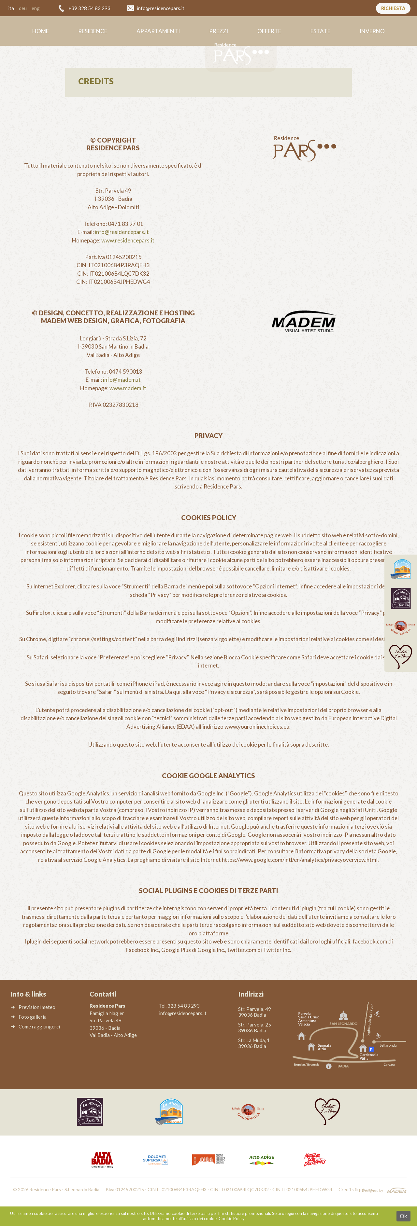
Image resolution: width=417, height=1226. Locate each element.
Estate (320, 31)
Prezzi (218, 31)
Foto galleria (33, 1017)
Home (40, 31)
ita (11, 8)
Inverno (372, 31)
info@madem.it (122, 379)
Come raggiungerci (39, 1026)
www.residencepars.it (127, 240)
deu (23, 8)
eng (36, 8)
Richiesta (393, 8)
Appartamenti (158, 31)
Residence (92, 31)
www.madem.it (127, 388)
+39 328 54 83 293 (89, 8)
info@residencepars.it (160, 8)
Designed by (372, 1190)
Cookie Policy (232, 1218)
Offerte (269, 31)
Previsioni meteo (37, 1007)
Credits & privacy (355, 1189)
